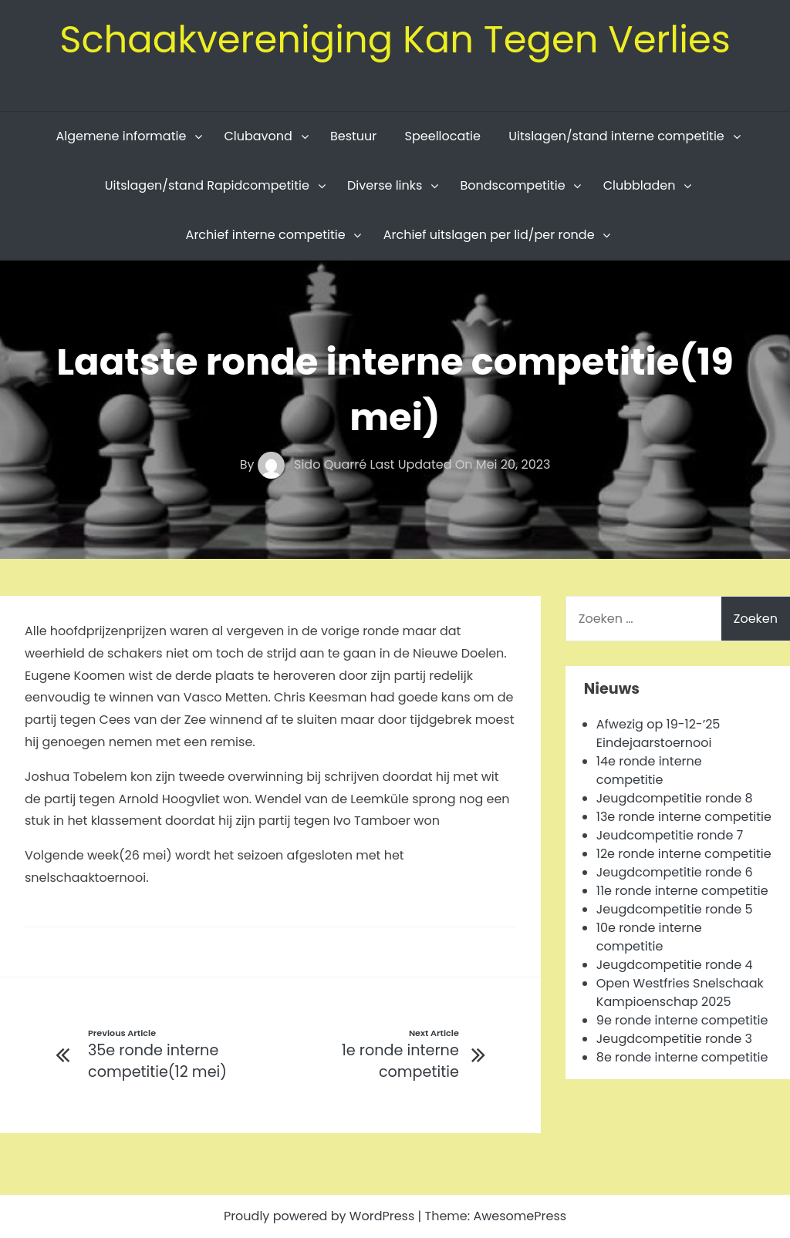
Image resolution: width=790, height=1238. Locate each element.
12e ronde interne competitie (683, 854)
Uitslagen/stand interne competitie (616, 136)
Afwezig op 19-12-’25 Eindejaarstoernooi (658, 733)
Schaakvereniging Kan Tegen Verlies (395, 40)
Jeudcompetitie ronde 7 (670, 835)
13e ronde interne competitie (683, 817)
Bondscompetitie (512, 185)
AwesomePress (519, 1216)
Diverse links (384, 185)
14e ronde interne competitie (649, 770)
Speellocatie (443, 136)
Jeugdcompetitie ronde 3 (674, 1039)
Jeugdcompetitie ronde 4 (674, 965)
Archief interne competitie (266, 235)
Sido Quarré (314, 464)
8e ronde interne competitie (682, 1057)
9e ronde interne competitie (682, 1020)
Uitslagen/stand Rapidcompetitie (207, 185)
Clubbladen (639, 185)
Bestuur (353, 136)
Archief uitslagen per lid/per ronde (489, 235)
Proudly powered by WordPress (321, 1216)
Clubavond (258, 136)
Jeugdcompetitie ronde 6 (674, 872)
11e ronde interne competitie (682, 891)
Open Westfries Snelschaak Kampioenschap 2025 (680, 992)
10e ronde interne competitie (649, 937)
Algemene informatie (121, 136)
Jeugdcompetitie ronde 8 (674, 798)
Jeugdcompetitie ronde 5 (674, 909)
